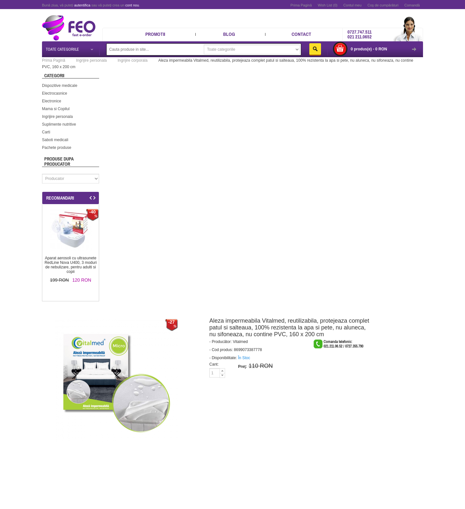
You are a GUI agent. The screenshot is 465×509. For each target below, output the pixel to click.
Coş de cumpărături (382, 5)
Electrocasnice (54, 93)
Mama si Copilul (55, 109)
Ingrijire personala (57, 116)
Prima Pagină (301, 5)
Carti (46, 132)
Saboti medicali (55, 140)
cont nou (132, 5)
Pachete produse (56, 147)
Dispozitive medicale (59, 85)
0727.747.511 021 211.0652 (359, 34)
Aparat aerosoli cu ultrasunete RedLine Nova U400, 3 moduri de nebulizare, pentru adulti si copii (71, 265)
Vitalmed (240, 341)
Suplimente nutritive (59, 124)
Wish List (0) (327, 5)
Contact (301, 34)
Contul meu (352, 5)
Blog (229, 34)
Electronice (51, 101)
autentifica (82, 5)
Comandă (412, 5)
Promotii (155, 34)
